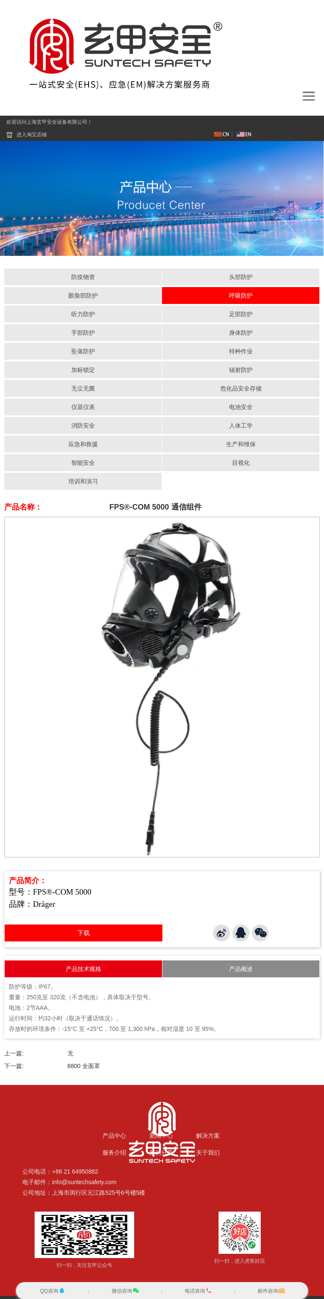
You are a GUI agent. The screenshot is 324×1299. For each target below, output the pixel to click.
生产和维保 (241, 444)
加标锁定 (83, 370)
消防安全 (83, 426)
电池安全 (241, 407)
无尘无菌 (83, 388)
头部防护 (241, 277)
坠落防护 (83, 351)
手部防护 (83, 333)
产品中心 (114, 1135)
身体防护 (241, 333)
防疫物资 (83, 277)
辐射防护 (241, 370)
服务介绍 (114, 1152)
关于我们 (208, 1152)
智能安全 (83, 463)
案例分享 (161, 1152)
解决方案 (208, 1135)
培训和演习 (83, 481)
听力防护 (83, 314)
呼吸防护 (241, 296)
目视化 (241, 463)
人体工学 (241, 426)
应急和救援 (83, 444)
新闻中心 (161, 1135)
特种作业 (241, 351)
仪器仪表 (83, 407)
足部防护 (241, 314)
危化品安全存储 (241, 388)
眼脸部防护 (83, 296)
